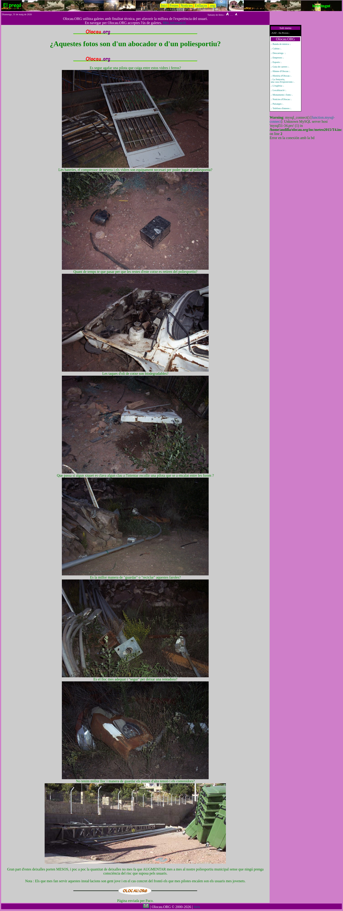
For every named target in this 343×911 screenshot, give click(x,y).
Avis (196, 907)
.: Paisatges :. (277, 104)
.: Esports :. (276, 62)
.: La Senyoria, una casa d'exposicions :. (283, 80)
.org (212, 5)
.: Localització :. (278, 90)
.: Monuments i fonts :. (282, 95)
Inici (164, 5)
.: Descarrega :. (278, 53)
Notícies (186, 5)
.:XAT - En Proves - (280, 33)
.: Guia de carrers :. (280, 66)
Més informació (174, 23)
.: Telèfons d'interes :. (281, 108)
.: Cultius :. (276, 48)
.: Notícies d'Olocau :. (281, 99)
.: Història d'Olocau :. (281, 76)
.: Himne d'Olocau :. (280, 71)
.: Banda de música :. (281, 44)
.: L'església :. (277, 85)
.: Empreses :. (277, 57)
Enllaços (201, 5)
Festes (174, 5)
